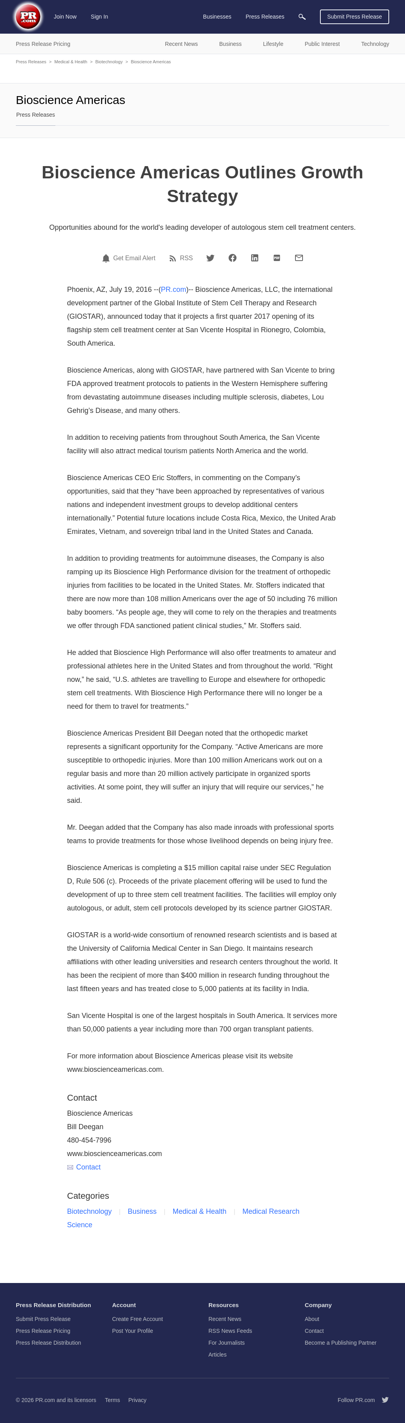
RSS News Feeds (230, 1331)
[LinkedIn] (254, 258)
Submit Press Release (354, 16)
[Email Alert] (107, 258)
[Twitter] (210, 258)
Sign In (99, 16)
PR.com (173, 289)
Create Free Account (137, 1319)
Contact (84, 1167)
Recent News (224, 1319)
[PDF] (277, 258)
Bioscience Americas (151, 61)
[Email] (299, 258)
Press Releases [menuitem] (265, 16)
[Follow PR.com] (382, 1400)
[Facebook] (232, 258)
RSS (186, 258)
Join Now (65, 16)
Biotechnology (109, 61)
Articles (217, 1354)
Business (142, 1211)
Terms (112, 1400)
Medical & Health (70, 61)
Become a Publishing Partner (341, 1343)
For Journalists (226, 1343)
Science (80, 1225)
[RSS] (174, 258)
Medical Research (270, 1211)
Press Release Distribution (48, 1343)
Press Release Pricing (43, 1331)
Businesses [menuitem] (217, 16)
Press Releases (31, 61)
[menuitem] (302, 16)
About (312, 1319)
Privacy (137, 1400)
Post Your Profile (132, 1331)
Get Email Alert (134, 258)
